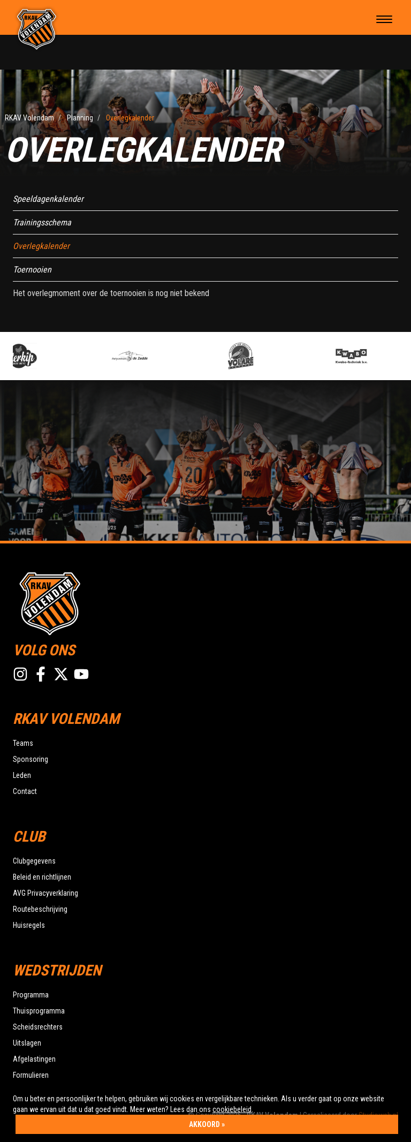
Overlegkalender (41, 246)
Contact (25, 791)
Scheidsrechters (38, 1027)
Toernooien (32, 269)
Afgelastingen (34, 1059)
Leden (22, 775)
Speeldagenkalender (48, 199)
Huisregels (29, 925)
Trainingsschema (42, 222)
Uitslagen (27, 1043)
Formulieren (31, 1075)
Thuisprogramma (39, 1011)
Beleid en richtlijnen (42, 877)
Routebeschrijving (40, 909)
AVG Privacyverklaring (45, 893)
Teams (23, 743)
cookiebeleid (232, 1109)
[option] (58, 356)
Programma (31, 994)
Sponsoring (30, 759)
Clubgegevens (34, 861)
